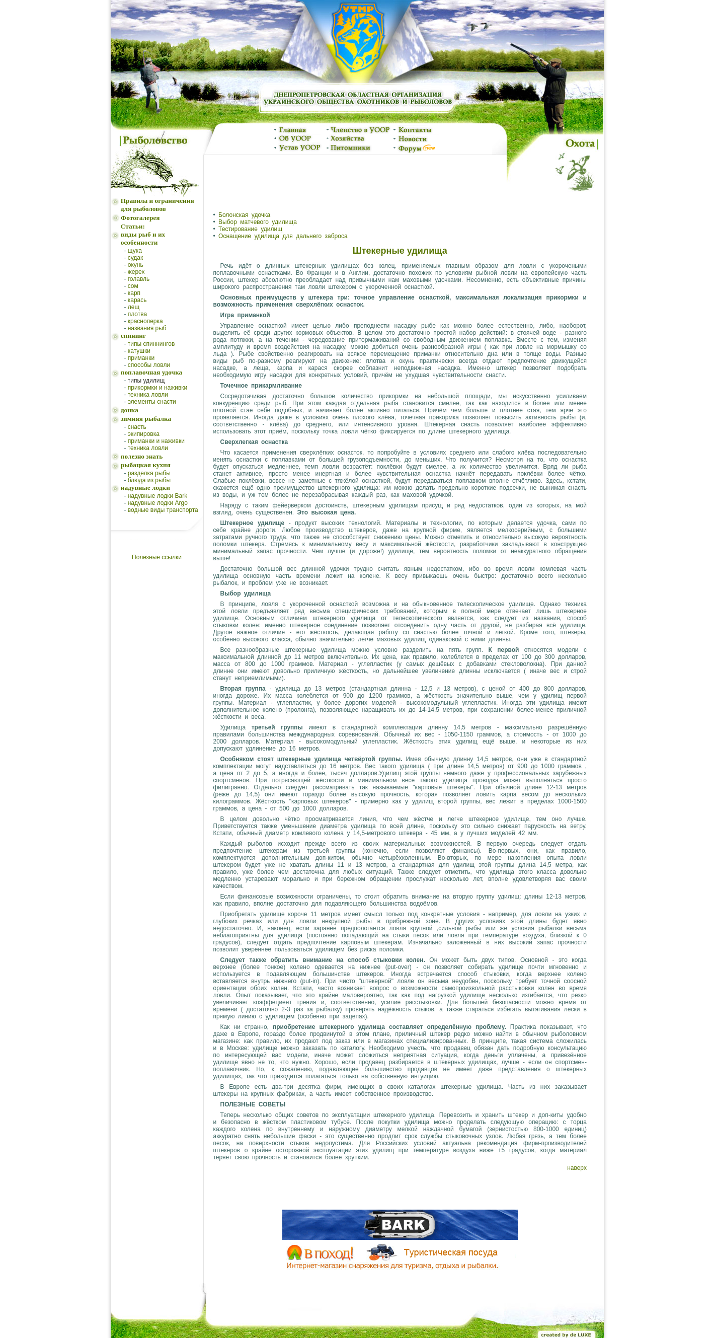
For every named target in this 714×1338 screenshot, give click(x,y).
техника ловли (148, 394)
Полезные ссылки (157, 557)
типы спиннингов (151, 343)
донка (129, 410)
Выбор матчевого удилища (257, 222)
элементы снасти (152, 401)
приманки (141, 357)
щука (135, 250)
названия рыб (147, 328)
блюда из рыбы (149, 480)
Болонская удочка (244, 214)
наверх (577, 1167)
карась (137, 300)
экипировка (144, 433)
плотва (137, 314)
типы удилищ (146, 380)
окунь (135, 264)
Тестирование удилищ (250, 229)
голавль (139, 278)
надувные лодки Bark (157, 495)
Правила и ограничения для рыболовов (157, 204)
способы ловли (149, 364)
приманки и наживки (156, 440)
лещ (134, 307)
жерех (136, 271)
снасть (137, 426)
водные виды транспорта (163, 509)
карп (134, 292)
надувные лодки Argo (158, 502)
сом (133, 285)
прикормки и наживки (158, 387)
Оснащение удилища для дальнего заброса (283, 236)
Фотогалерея (140, 217)
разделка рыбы (149, 473)
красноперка (145, 321)
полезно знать (142, 456)
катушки (139, 350)
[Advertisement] (354, 179)
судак (135, 257)
